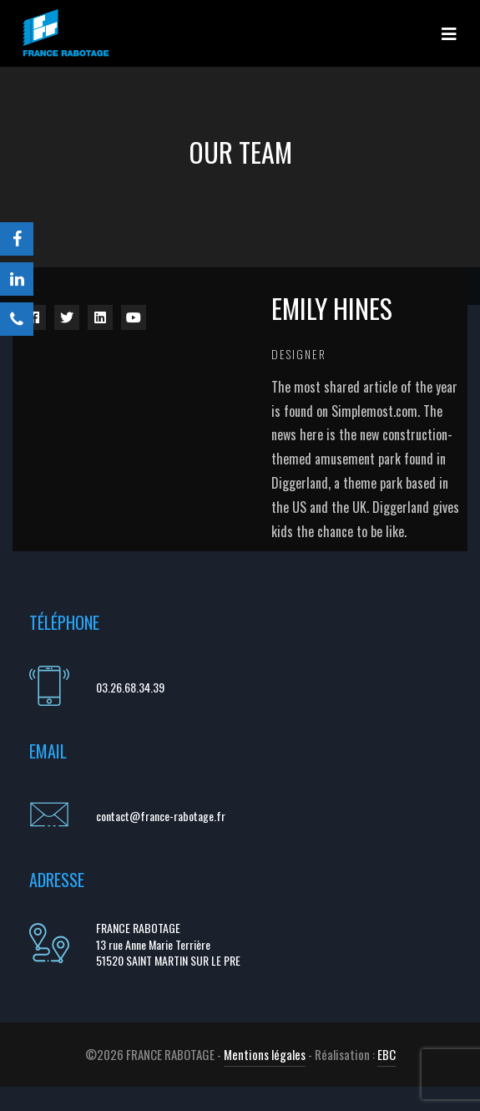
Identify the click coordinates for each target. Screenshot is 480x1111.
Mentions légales (265, 1054)
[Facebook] (16, 239)
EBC (386, 1054)
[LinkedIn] (16, 279)
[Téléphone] (16, 319)
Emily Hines (331, 307)
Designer (298, 354)
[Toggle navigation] (449, 33)
